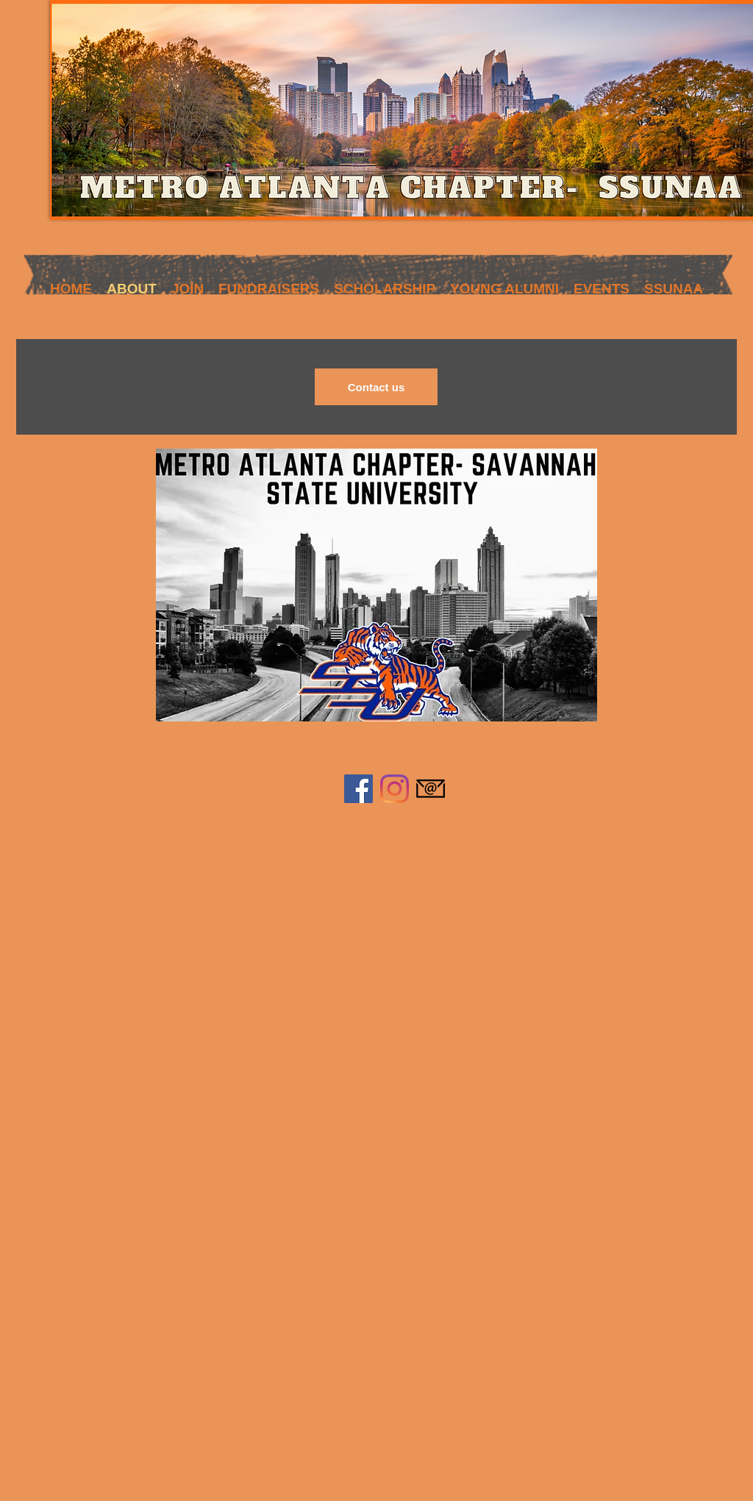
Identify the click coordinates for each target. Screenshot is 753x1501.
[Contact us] (376, 386)
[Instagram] (394, 788)
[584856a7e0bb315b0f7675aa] (430, 788)
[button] (187, 284)
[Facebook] (358, 788)
